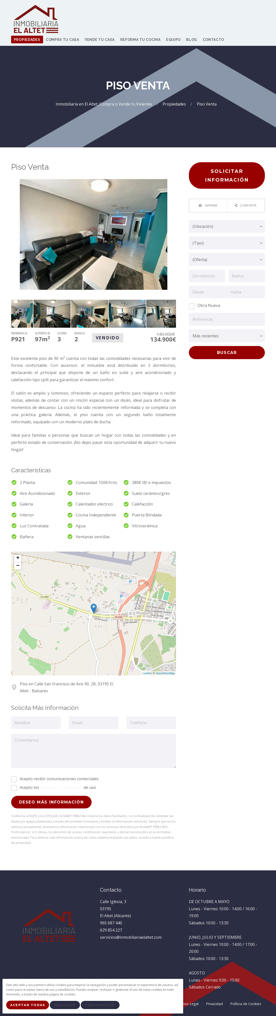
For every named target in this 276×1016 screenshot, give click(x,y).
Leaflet (147, 673)
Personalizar (101, 1006)
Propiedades (175, 104)
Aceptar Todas (28, 1006)
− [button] (17, 566)
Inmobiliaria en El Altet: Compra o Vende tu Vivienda (104, 104)
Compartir (248, 205)
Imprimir (210, 205)
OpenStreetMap (165, 673)
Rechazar (66, 1006)
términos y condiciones (61, 787)
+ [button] (17, 558)
